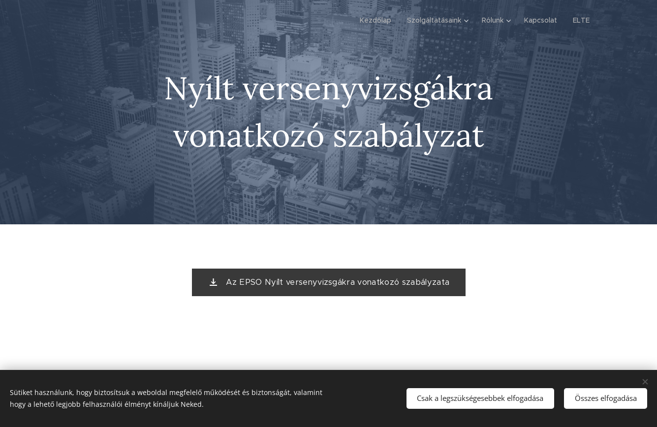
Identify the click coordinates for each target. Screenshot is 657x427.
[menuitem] (378, 20)
